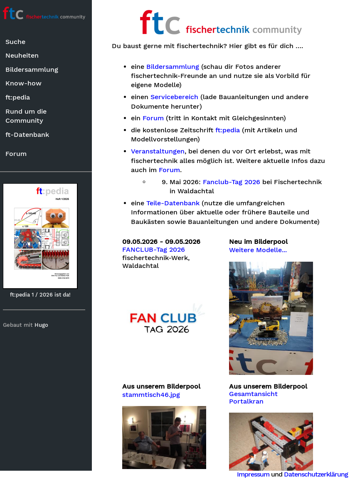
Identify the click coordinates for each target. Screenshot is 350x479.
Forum (19, 154)
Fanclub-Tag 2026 (235, 182)
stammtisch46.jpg (155, 392)
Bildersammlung (35, 69)
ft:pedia (21, 97)
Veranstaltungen (161, 151)
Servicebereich (178, 97)
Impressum (253, 474)
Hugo (45, 325)
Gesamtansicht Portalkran (255, 395)
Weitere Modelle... (260, 250)
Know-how (27, 83)
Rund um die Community (29, 115)
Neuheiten (25, 55)
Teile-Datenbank (176, 203)
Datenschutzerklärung (316, 474)
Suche (19, 42)
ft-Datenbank (31, 135)
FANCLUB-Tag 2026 (157, 249)
